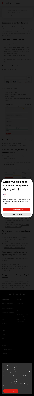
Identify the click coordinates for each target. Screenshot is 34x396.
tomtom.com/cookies (12, 387)
